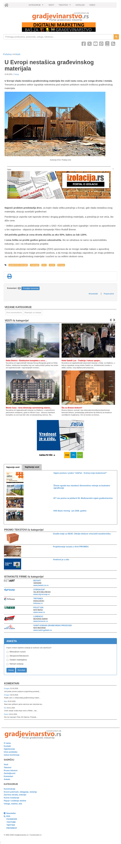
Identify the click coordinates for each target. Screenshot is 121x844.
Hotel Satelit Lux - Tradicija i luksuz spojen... (81, 360)
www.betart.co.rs (41, 585)
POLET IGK (38, 607)
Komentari (11, 683)
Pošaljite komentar (31, 288)
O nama (7, 743)
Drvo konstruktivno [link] (14, 312)
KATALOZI (80, 5)
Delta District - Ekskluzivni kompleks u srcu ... (26, 360)
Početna (7, 54)
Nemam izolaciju (16, 664)
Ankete (7, 779)
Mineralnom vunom (18, 652)
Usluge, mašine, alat (13, 804)
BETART (37, 581)
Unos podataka (10, 752)
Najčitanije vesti (32, 467)
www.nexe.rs (39, 612)
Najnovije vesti (13, 467)
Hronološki (93, 294)
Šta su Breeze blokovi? (72, 408)
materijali (34, 265)
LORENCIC (38, 616)
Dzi (5, 708)
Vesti (17, 54)
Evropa (61, 265)
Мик (6, 701)
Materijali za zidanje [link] (33, 312)
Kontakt (7, 746)
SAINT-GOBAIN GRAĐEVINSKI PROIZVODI (52, 625)
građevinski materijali (18, 265)
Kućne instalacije (11, 798)
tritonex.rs (38, 603)
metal (52, 265)
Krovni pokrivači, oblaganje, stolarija (20, 792)
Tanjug (16, 74)
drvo (44, 265)
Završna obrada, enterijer (15, 795)
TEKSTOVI (65, 6)
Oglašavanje (9, 749)
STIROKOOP (39, 590)
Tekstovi (7, 767)
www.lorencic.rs (40, 621)
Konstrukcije (9, 789)
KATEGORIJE (36, 6)
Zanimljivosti (9, 773)
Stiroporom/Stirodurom (19, 656)
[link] (60, 16)
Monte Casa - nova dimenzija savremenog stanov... (28, 408)
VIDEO (92, 5)
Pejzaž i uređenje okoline (15, 801)
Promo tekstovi (10, 770)
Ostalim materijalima (18, 660)
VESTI (51, 5)
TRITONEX (38, 598)
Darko (6, 714)
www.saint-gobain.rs (42, 630)
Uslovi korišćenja (11, 755)
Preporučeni (109, 294)
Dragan (7, 688)
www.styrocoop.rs (41, 594)
